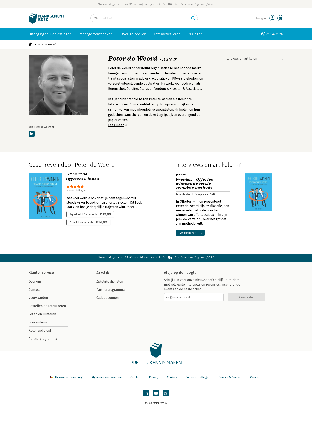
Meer (130, 207)
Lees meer (116, 125)
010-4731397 (274, 34)
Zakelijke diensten (109, 281)
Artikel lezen (188, 232)
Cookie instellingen (198, 377)
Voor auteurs (38, 322)
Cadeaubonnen (107, 298)
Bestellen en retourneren (47, 306)
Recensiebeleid (40, 330)
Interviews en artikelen (240, 58)
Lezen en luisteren (42, 314)
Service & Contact (230, 377)
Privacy (153, 377)
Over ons (35, 281)
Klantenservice (41, 272)
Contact (34, 290)
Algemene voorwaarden (106, 377)
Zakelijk (102, 272)
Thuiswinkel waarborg (66, 377)
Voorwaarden (38, 298)
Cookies (172, 377)
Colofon (135, 377)
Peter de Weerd (47, 44)
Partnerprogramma (43, 339)
